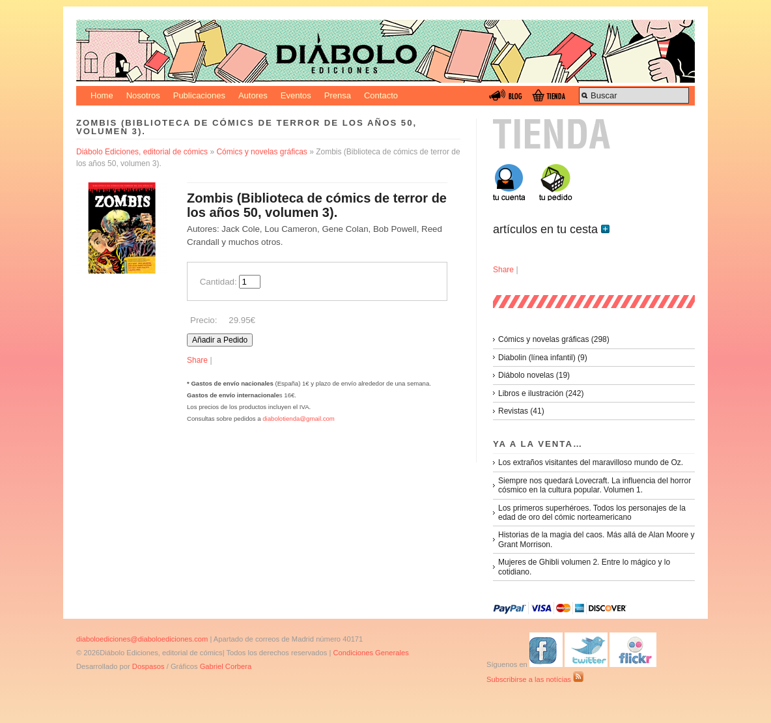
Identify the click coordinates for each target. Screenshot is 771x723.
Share (197, 360)
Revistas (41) (521, 411)
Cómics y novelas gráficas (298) (554, 339)
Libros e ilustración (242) (540, 393)
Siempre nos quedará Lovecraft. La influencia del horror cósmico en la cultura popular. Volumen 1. (594, 485)
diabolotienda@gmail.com (298, 418)
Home (102, 95)
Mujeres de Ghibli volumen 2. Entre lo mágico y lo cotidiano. (584, 567)
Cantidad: (218, 282)
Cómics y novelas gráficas (261, 151)
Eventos (296, 95)
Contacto (381, 95)
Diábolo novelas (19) (534, 375)
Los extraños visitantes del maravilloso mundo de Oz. (590, 462)
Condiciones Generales (370, 653)
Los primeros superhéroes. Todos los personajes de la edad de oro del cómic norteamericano (592, 512)
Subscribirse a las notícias (534, 679)
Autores (253, 95)
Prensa (337, 95)
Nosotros (143, 95)
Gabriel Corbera (226, 666)
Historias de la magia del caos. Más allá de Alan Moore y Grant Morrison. (596, 539)
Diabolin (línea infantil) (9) (542, 357)
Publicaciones (199, 95)
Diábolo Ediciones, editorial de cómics (142, 151)
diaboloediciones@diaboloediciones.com (142, 639)
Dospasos (148, 666)
